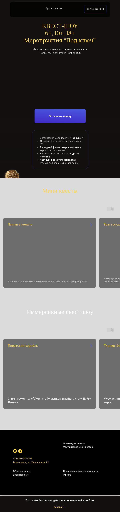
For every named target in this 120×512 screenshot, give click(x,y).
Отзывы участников (74, 443)
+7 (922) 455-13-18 (22, 459)
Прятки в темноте (20, 224)
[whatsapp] (15, 451)
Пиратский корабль (23, 346)
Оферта (67, 474)
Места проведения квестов (78, 447)
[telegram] (20, 451)
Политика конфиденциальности (80, 471)
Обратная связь (21, 471)
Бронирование (21, 474)
